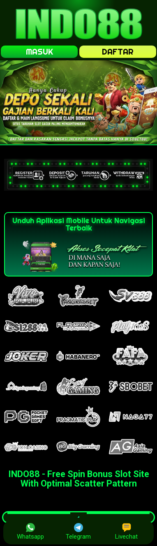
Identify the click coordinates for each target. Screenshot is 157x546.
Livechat (126, 531)
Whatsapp (30, 531)
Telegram (78, 531)
